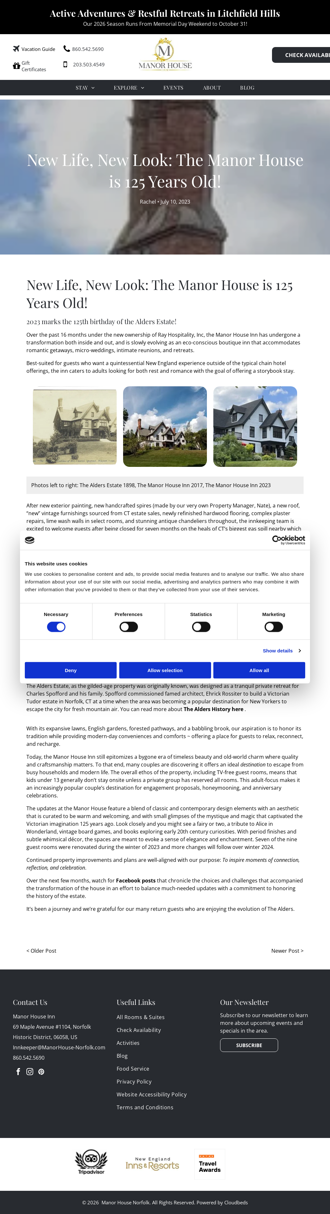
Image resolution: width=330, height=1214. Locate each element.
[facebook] (18, 1073)
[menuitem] (85, 87)
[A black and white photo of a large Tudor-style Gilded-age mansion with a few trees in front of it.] (75, 426)
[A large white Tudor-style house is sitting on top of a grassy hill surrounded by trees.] (165, 426)
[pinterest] (41, 1073)
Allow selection (164, 670)
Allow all (259, 670)
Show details (278, 650)
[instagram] (29, 1073)
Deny (71, 670)
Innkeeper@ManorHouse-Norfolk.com (59, 1047)
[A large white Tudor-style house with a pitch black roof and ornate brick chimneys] (255, 426)
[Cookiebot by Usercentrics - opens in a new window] (277, 540)
